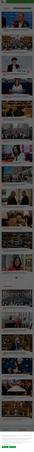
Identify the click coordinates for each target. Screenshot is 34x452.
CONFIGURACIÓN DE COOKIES (6, 444)
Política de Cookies (17, 442)
